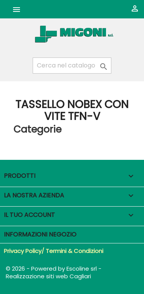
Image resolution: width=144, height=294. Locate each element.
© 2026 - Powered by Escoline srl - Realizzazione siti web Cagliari (53, 272)
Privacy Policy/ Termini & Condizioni (53, 251)
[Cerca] (72, 65)
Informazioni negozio (40, 234)
